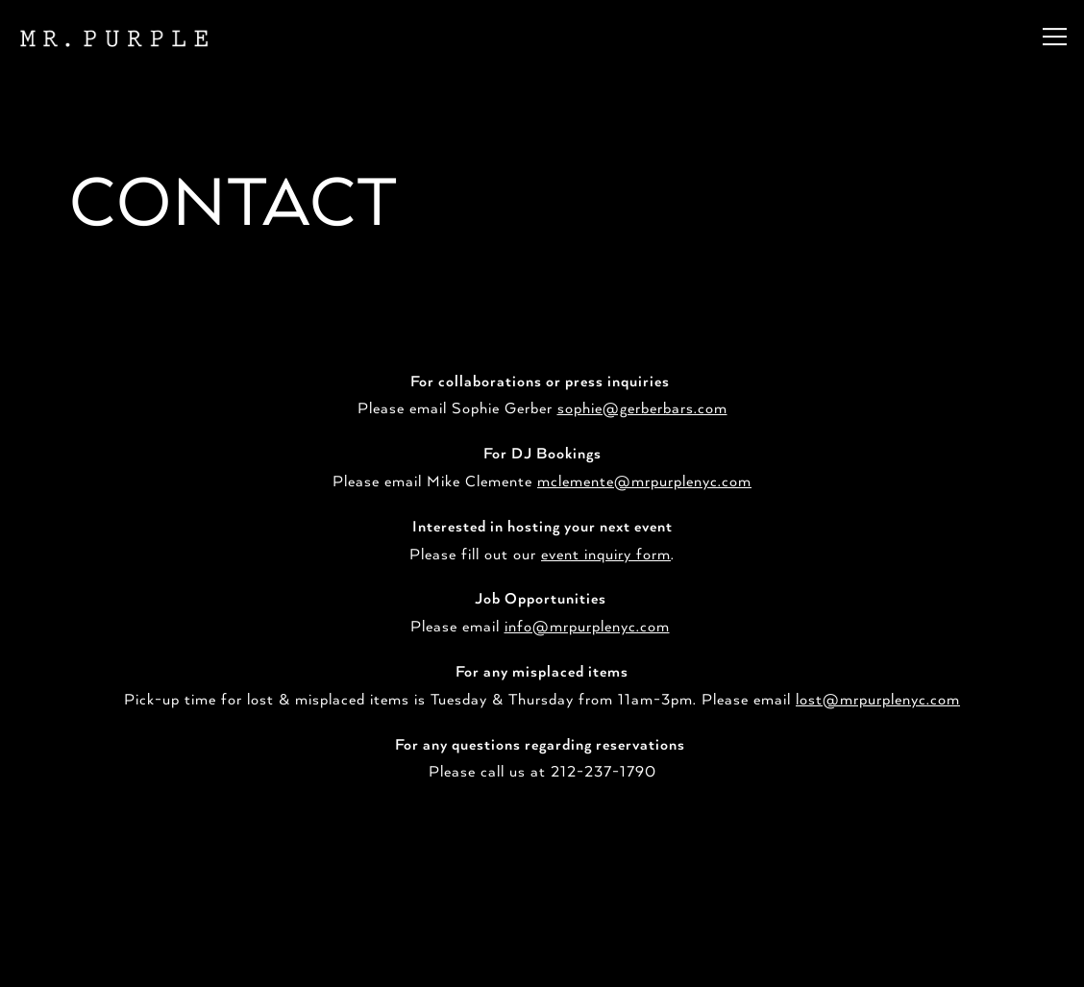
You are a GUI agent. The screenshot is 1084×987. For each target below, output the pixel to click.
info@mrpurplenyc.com (587, 620)
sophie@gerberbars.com (642, 402)
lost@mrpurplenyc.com (878, 694)
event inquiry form (606, 547)
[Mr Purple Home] (112, 36)
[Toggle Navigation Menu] (1054, 36)
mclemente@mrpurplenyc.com (644, 475)
